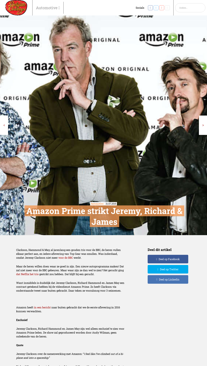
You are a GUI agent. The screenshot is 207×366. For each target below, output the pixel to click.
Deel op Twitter (169, 269)
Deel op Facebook (169, 259)
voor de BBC (65, 257)
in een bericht (42, 307)
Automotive (47, 7)
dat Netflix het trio (27, 274)
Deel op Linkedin (169, 279)
